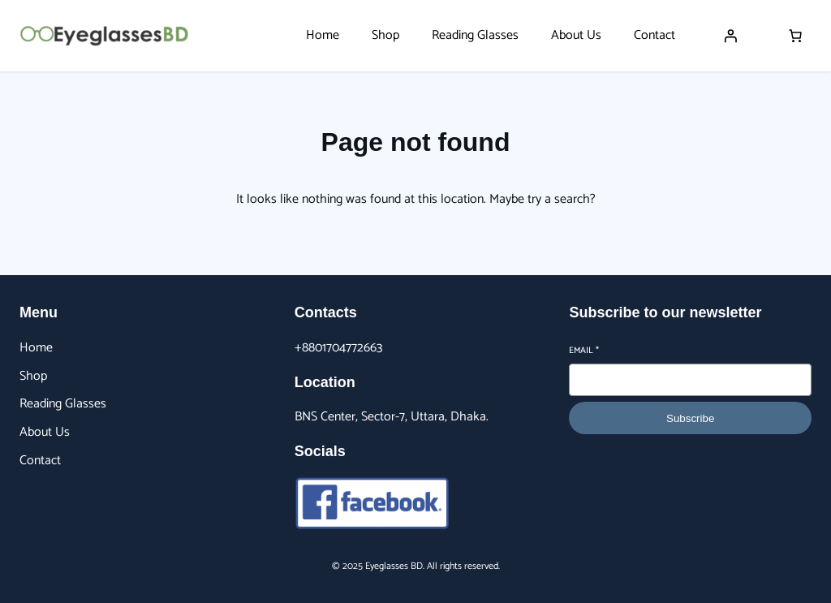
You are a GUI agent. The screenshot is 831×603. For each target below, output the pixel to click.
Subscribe (690, 418)
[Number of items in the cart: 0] (795, 35)
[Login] (730, 35)
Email (584, 351)
